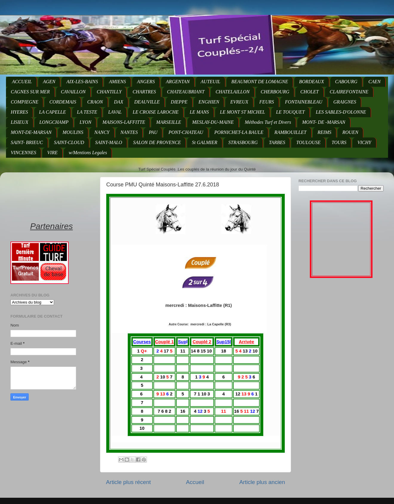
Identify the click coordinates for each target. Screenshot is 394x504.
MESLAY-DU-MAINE (213, 122)
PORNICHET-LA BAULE (238, 132)
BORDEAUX (311, 81)
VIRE (52, 152)
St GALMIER (204, 142)
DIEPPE (179, 101)
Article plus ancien (262, 482)
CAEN (374, 81)
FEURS (266, 101)
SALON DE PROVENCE (157, 142)
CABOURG (346, 81)
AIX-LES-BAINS (82, 81)
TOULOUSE (308, 142)
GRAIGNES (344, 101)
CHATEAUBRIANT (186, 91)
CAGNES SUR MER (30, 91)
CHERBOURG (275, 91)
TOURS (339, 142)
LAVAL (114, 112)
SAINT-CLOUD (69, 142)
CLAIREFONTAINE (349, 91)
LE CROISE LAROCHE (156, 112)
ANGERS (146, 81)
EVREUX (239, 101)
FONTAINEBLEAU (303, 101)
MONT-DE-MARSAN (31, 132)
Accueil (195, 482)
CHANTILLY (109, 91)
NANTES (129, 132)
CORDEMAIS (62, 101)
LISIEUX (19, 122)
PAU (153, 132)
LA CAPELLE (52, 112)
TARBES (277, 142)
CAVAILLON (73, 91)
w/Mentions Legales (88, 152)
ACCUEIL (22, 81)
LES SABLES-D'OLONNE (341, 112)
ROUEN (350, 132)
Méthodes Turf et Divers (268, 122)
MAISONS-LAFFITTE (123, 122)
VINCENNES (23, 152)
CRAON (95, 101)
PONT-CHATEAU (185, 132)
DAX (118, 101)
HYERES (19, 112)
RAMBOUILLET (290, 132)
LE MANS (199, 112)
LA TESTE (87, 112)
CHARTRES (144, 91)
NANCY (102, 132)
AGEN (49, 81)
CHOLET (309, 91)
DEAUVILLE (147, 101)
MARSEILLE (168, 122)
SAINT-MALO (108, 142)
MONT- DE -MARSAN (323, 122)
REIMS (324, 132)
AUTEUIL (210, 81)
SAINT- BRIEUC (27, 142)
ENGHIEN (208, 101)
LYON (85, 122)
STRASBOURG (243, 142)
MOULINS (73, 132)
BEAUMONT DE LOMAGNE (259, 81)
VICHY (364, 142)
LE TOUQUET (290, 112)
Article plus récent (128, 482)
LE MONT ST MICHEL (242, 112)
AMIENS (117, 81)
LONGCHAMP (54, 122)
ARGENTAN (178, 81)
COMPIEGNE (24, 101)
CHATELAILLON (233, 91)
